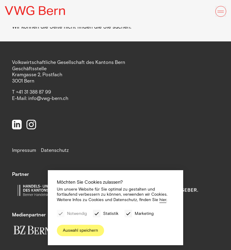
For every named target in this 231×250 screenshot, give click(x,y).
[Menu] (220, 11)
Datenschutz (55, 150)
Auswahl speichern (80, 230)
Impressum (24, 150)
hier (162, 199)
